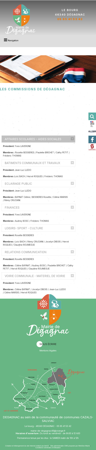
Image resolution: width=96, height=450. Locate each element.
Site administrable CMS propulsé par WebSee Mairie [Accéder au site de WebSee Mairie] (70, 446)
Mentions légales (48, 350)
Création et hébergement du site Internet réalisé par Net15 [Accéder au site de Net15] (27, 446)
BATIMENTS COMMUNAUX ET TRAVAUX (32, 185)
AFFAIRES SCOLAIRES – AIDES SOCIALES (33, 161)
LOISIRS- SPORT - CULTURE (24, 250)
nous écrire (48, 344)
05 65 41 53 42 (70, 18)
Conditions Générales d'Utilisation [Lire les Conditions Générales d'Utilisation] (48, 447)
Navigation (13, 40)
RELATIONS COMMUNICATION (25, 274)
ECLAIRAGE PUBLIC (18, 206)
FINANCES (12, 230)
